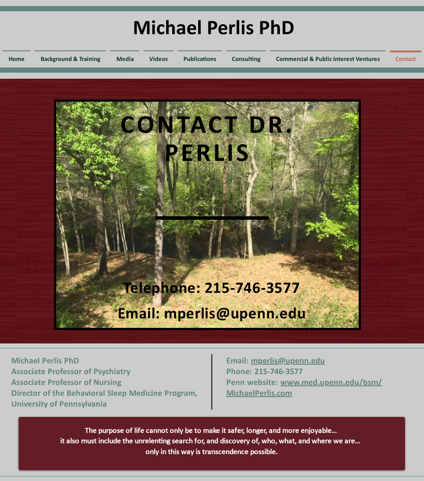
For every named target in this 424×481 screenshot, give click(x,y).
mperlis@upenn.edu (235, 314)
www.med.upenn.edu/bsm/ (331, 382)
